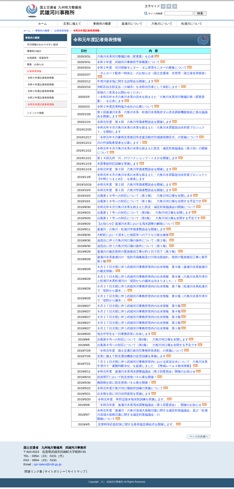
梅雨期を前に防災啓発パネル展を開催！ (124, 382)
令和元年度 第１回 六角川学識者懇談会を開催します (134, 190)
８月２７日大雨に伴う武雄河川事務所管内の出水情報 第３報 (139, 317)
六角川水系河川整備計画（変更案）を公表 (125, 56)
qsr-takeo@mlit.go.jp (47, 464)
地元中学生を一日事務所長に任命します (124, 333)
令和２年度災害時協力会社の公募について (125, 106)
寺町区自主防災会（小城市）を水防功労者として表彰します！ (139, 86)
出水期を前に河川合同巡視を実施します (124, 393)
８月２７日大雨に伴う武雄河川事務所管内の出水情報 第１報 (139, 328)
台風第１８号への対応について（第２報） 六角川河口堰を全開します (145, 195)
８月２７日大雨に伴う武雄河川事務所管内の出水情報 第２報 (139, 322)
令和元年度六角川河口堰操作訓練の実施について (130, 388)
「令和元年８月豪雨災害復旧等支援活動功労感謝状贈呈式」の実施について (148, 137)
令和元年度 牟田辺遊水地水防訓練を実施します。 (132, 399)
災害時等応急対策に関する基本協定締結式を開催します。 (137, 424)
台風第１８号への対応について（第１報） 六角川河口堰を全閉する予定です (149, 201)
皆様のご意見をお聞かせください (121, 92)
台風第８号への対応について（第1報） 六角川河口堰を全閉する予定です (147, 345)
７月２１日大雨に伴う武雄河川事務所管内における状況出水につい (142, 361)
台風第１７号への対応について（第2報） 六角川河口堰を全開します (144, 212)
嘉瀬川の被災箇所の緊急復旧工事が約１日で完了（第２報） (137, 251)
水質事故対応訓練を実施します (118, 163)
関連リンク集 (33, 471)
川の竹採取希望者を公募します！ (119, 142)
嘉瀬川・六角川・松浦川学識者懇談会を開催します (131, 229)
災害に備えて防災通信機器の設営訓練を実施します (131, 356)
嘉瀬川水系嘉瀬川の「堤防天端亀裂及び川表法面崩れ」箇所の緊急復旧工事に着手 (152, 257)
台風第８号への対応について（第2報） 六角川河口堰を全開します (142, 339)
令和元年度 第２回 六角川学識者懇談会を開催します (134, 184)
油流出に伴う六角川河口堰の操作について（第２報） (133, 240)
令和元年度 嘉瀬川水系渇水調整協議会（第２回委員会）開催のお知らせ (146, 371)
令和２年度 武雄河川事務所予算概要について (128, 62)
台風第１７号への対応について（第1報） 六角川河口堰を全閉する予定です (148, 218)
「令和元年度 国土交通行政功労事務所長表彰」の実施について (140, 350)
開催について (106, 418)
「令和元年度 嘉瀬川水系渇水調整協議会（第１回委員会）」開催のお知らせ (149, 404)
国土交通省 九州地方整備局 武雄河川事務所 (55, 11)
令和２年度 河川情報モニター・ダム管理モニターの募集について (142, 67)
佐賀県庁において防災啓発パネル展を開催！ (127, 377)
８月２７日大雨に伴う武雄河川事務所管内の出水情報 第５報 (139, 305)
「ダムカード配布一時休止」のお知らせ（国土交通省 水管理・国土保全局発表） (152, 73)
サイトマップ (195, 6)
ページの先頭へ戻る (199, 436)
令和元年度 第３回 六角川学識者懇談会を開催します (134, 169)
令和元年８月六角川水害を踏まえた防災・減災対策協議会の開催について (146, 207)
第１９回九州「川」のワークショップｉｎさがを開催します (137, 158)
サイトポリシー (55, 471)
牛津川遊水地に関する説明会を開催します (125, 81)
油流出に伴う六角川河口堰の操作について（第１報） (133, 246)
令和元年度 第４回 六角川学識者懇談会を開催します (134, 121)
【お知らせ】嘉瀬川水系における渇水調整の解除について (136, 223)
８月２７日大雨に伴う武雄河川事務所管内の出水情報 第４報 (139, 311)
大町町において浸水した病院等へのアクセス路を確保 (133, 234)
